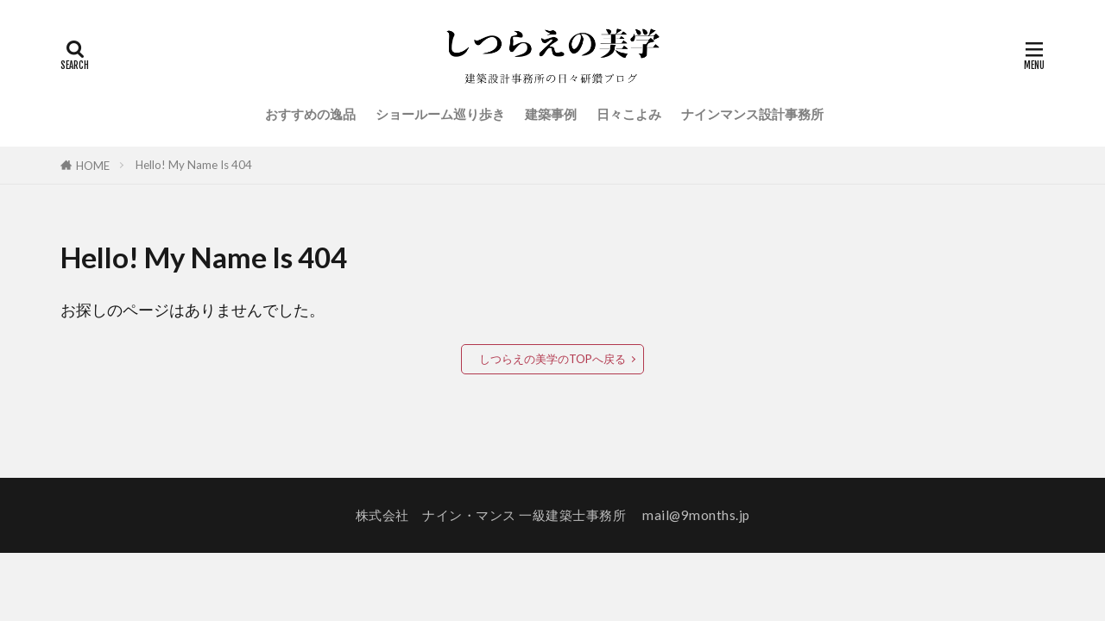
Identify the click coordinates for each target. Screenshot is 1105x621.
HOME (93, 165)
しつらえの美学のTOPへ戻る (552, 359)
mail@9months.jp (696, 515)
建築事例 (551, 114)
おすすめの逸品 (310, 114)
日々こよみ (629, 114)
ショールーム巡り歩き (440, 114)
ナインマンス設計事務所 (752, 114)
